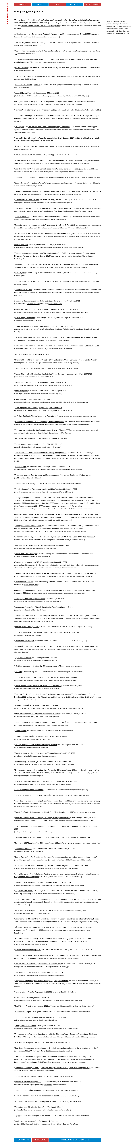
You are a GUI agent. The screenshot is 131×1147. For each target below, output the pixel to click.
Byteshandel (20, 972)
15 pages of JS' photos (67, 228)
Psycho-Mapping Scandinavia (50, 408)
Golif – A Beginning (22, 42)
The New (26, 169)
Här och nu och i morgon (24, 382)
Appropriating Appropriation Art (26, 51)
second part (88, 565)
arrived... (76, 801)
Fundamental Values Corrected (27, 200)
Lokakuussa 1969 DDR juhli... (57, 865)
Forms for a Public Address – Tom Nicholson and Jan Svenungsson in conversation (46, 346)
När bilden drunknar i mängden (27, 666)
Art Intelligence (20, 20)
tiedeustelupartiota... (81, 1068)
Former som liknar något (24, 641)
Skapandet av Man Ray (24, 537)
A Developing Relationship (25, 318)
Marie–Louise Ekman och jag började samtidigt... (34, 801)
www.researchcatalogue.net (61, 183)
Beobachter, (64, 1059)
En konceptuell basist (23, 770)
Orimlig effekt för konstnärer (25, 1026)
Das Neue (19, 169)
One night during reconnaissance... (54, 1068)
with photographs (26, 944)
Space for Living (21, 225)
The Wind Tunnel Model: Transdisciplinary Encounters (49, 127)
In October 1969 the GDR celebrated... (30, 865)
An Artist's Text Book (33, 247)
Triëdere (38, 155)
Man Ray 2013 (20, 273)
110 (67, 966)
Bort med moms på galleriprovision (28, 1017)
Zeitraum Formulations (40, 183)
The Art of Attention (50, 253)
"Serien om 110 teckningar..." (25, 910)
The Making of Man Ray (43, 537)
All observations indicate (64, 1048)
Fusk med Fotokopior (23, 1012)
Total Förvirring (20, 1006)
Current (74, 4)
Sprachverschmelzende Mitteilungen (29, 444)
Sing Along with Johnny (24, 891)
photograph (84, 983)
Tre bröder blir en (21, 68)
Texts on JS (23, 1140)
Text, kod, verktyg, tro (23, 354)
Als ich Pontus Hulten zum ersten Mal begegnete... (34, 899)
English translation (29, 70)
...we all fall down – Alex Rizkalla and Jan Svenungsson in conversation (42, 874)
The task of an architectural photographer (57, 939)
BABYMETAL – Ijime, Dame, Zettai (28, 76)
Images (22, 4)
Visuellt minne (20, 731)
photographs (27, 868)
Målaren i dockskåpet (23, 705)
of (79, 1057)
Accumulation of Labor (23, 290)
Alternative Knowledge (23, 115)
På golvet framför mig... (24, 927)
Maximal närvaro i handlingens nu (28, 950)
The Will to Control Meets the (56, 955)
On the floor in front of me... (44, 927)
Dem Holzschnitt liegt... (29, 837)
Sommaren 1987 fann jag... (25, 843)
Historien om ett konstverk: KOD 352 (28, 562)
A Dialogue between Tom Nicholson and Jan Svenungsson (37, 475)
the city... (83, 1057)
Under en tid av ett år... (24, 795)
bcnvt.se (46, 76)
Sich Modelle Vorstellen (24, 208)
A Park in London (21, 489)
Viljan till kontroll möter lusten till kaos (29, 955)
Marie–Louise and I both (63, 801)
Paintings (18, 110)
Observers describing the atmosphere (63, 1057)
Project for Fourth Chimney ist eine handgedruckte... (35, 826)
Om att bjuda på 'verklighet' (25, 753)
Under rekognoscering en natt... (27, 1068)
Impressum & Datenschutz (75, 1140)
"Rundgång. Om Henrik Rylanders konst (29, 599)
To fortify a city (36, 1076)
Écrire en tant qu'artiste (23, 301)
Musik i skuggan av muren (25, 1121)
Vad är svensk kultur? (23, 849)
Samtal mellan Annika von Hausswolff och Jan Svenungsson (38, 686)
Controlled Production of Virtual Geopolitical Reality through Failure (40, 25)
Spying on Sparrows (22, 326)
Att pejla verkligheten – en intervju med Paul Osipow (35, 498)
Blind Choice (92, 4)
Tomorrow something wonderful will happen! (67, 590)
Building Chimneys (39, 677)
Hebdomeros (20, 368)
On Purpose (19, 127)
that (75, 1048)
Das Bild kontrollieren (23, 155)
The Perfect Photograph (43, 981)
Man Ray (18, 545)
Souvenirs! (19, 1101)
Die (58, 1059)
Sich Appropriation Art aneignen (52, 51)
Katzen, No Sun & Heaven (25, 138)
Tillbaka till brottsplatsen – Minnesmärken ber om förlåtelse (37, 714)
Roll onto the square (37, 646)
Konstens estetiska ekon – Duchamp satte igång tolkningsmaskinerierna (42, 818)
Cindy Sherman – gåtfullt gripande (28, 1090)
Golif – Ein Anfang (38, 42)
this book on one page (76, 247)
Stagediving (19, 177)
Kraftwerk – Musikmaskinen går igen (29, 781)
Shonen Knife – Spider (23, 85)
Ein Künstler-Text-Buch (23, 309)
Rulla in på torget (21, 646)
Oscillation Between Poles (47, 882)
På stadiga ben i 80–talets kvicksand (29, 1107)
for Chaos (75, 955)
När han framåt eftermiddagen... (27, 1082)
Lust (70, 955)
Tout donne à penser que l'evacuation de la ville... (34, 1048)
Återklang (18, 672)
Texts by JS (40, 1140)
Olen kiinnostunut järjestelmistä (50, 964)
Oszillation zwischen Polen (25, 882)
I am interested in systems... (26, 964)
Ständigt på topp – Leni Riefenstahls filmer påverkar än (36, 745)
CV (57, 4)
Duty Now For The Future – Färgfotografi (30, 694)
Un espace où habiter (37, 225)
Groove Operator (21, 183)
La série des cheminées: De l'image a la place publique (36, 615)
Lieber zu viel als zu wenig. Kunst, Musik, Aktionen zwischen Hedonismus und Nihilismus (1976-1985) (54, 573)
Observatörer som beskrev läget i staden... (31, 1057)
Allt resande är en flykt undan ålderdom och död (33, 1034)
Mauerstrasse (20, 607)
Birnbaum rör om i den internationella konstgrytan (34, 632)
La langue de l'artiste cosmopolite (28, 526)
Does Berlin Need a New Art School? (29, 281)
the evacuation (83, 1048)
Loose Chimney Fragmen (24, 93)
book (72, 927)
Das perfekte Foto (61, 981)
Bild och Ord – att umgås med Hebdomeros (31, 736)
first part (71, 565)
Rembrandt (19, 992)
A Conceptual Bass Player (43, 770)
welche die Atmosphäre (78, 1059)
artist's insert (46, 739)
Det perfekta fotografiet (24, 981)
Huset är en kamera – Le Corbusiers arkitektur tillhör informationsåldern (42, 722)
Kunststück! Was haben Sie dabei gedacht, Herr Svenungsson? (39, 422)
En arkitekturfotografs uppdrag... (27, 939)
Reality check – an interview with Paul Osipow (74, 498)
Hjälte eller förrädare (23, 658)
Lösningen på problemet (24, 919)
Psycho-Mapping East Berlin (26, 374)
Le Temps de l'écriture (23, 337)
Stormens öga (20, 467)
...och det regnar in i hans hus (26, 1096)
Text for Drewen (21, 857)
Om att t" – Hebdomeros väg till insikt (32, 812)
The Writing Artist (21, 391)
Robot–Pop (48, 781)
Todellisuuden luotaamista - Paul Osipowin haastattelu (35, 500)
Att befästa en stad (22, 1076)
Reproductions (18, 933)
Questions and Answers (24, 582)
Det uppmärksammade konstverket (28, 253)
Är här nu (18, 146)
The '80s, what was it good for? (27, 627)
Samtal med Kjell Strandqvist (26, 554)
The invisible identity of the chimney (28, 360)
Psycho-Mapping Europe (31, 584)
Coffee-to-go (20, 483)
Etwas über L (51, 885)
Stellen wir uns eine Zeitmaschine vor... (30, 160)
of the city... (93, 1048)
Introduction (19, 264)
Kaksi (71, 1068)
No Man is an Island (22, 233)
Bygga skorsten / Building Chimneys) (60, 433)
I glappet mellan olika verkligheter (28, 1115)
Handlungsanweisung (51, 424)
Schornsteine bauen (22, 677)
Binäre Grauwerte (22, 217)
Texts (40, 4)
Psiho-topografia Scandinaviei (26, 408)
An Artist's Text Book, (34, 312)
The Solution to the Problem (46, 919)
